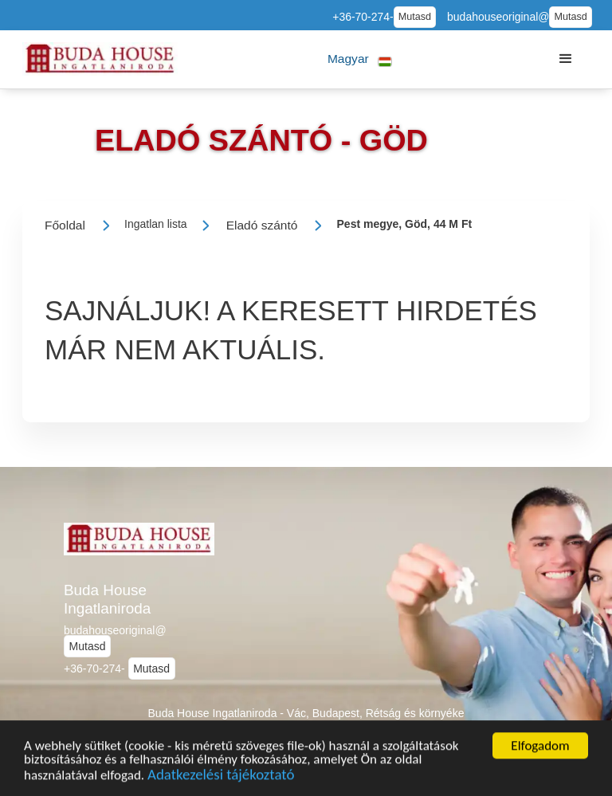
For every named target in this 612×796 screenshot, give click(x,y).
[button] (359, 59)
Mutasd (414, 16)
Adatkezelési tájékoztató (220, 776)
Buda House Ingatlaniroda (107, 599)
